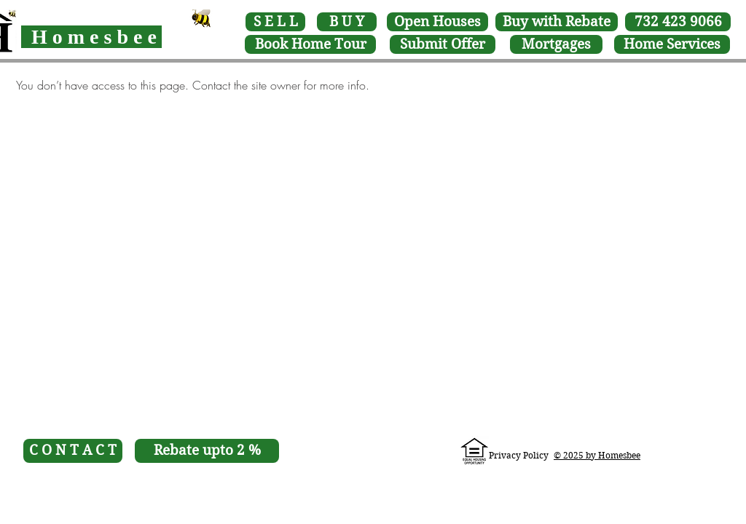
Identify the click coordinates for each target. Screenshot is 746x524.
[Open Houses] (437, 21)
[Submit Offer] (442, 44)
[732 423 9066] (678, 21)
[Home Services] (672, 44)
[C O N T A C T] (72, 451)
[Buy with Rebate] (556, 21)
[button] (310, 44)
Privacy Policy (519, 455)
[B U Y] (347, 21)
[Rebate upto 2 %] (207, 451)
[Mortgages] (556, 44)
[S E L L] (275, 21)
